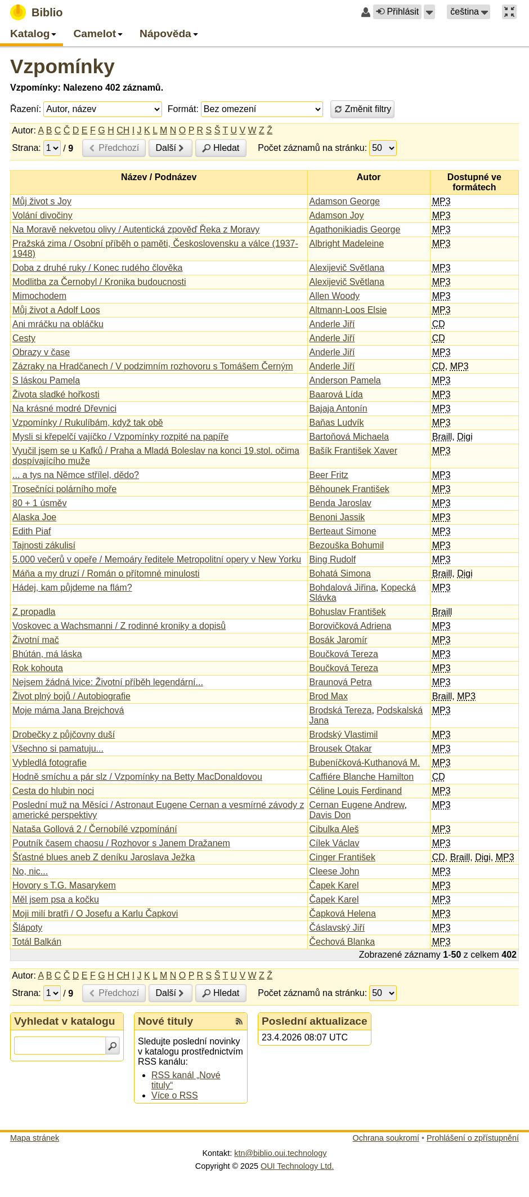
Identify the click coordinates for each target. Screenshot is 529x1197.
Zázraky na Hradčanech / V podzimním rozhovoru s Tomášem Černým (152, 366)
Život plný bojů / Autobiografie (71, 696)
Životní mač (35, 640)
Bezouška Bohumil (347, 545)
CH (122, 130)
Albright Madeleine (347, 243)
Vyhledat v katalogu (64, 1021)
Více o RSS (174, 1095)
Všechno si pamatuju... (58, 748)
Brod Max (329, 696)
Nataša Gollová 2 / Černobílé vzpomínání (94, 829)
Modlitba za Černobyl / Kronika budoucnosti (99, 282)
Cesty (23, 338)
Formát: (183, 109)
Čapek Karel (334, 885)
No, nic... (30, 871)
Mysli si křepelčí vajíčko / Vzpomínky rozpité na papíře (120, 436)
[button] (429, 12)
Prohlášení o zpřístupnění (473, 1137)
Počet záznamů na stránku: (312, 148)
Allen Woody (335, 296)
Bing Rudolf (333, 559)
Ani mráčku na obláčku (58, 324)
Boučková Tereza (344, 654)
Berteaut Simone (343, 531)
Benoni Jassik (337, 517)
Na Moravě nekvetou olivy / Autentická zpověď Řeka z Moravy (135, 229)
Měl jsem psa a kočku (55, 899)
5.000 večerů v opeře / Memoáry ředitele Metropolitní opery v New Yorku (156, 559)
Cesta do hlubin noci (53, 791)
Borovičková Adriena (351, 626)
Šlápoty (27, 927)
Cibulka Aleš (334, 829)
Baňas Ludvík (337, 422)
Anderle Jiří (332, 324)
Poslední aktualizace (314, 1021)
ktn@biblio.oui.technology (280, 1153)
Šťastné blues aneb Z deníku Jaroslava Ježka (103, 857)
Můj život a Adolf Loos (56, 310)
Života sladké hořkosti (56, 394)
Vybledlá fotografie (49, 762)
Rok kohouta (37, 668)
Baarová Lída (336, 394)
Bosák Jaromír (338, 640)
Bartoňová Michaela (349, 436)
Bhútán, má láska (47, 654)
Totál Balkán (36, 941)
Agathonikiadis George (355, 229)
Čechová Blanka (342, 941)
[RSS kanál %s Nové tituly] (239, 1021)
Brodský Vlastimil (344, 734)
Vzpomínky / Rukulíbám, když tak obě (87, 422)
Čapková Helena (343, 913)
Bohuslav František (348, 612)
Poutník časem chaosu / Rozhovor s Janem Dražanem (121, 843)
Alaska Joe (34, 517)
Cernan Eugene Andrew (357, 805)
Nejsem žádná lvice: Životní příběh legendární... (107, 682)
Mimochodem (39, 296)
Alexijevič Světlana (347, 268)
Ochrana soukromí (386, 1137)
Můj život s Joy (41, 201)
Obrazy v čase (41, 352)
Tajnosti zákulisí (43, 545)
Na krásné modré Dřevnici (64, 408)
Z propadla (34, 612)
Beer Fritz (329, 475)
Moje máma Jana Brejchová (68, 710)
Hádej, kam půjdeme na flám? (72, 587)
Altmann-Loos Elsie (348, 310)
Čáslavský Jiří (337, 927)
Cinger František (342, 857)
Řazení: (25, 109)
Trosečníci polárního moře (64, 489)
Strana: (26, 148)
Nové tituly (165, 1021)
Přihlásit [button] (397, 11)
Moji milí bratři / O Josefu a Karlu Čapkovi (95, 913)
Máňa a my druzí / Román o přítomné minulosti (106, 573)
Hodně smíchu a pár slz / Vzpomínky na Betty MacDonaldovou (137, 776)
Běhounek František (349, 489)
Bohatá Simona (340, 573)
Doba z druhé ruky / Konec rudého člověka (97, 268)
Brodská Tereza (341, 710)
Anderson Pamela (345, 380)
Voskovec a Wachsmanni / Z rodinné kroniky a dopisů (119, 626)
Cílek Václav (335, 843)
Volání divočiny (42, 215)
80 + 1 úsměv (39, 503)
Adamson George (345, 201)
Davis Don (330, 815)
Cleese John (335, 871)
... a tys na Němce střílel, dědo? (75, 475)
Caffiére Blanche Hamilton (362, 776)
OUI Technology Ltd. (297, 1166)
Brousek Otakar (341, 748)
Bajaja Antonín (338, 408)
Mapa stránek (34, 1137)
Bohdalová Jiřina (343, 587)
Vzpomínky (62, 66)
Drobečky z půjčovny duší (63, 734)
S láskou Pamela (46, 380)
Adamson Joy (337, 215)
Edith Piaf (31, 531)
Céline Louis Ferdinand (356, 791)
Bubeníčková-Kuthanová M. (365, 762)
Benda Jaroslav (340, 503)
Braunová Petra (341, 682)
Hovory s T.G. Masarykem (64, 885)
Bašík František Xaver (354, 450)
